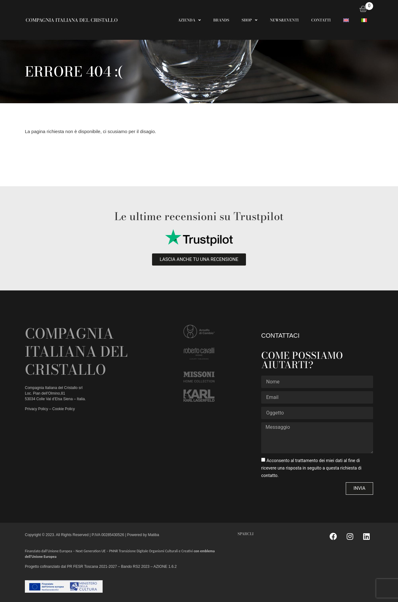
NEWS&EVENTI (284, 20)
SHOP (249, 20)
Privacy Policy (36, 409)
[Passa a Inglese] (346, 20)
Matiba (153, 535)
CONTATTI (321, 20)
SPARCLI (246, 534)
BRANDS (221, 20)
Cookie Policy (63, 409)
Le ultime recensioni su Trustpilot (199, 216)
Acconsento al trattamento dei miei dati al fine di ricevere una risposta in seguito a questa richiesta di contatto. (311, 468)
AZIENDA (189, 20)
